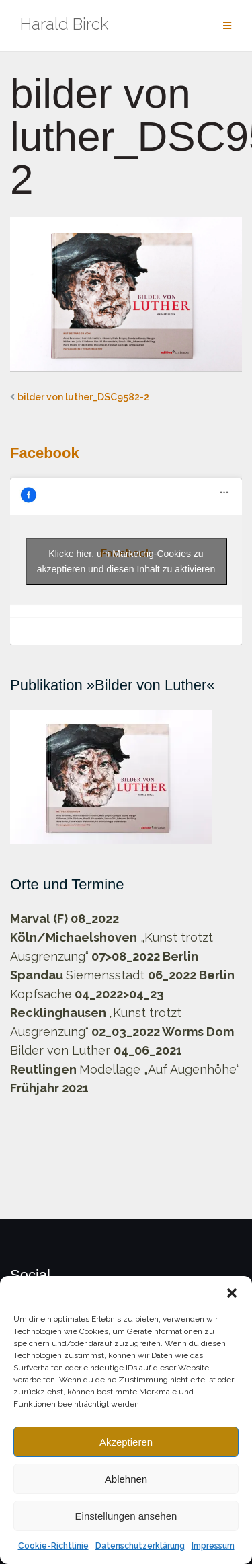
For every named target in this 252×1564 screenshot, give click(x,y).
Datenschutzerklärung (140, 1546)
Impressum (213, 1546)
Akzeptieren (126, 1442)
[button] (232, 1293)
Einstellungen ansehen (126, 1516)
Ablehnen (126, 1479)
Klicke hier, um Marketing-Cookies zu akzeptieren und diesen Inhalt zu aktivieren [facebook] (126, 561)
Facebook (44, 453)
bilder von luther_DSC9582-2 (83, 397)
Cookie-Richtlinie (53, 1546)
